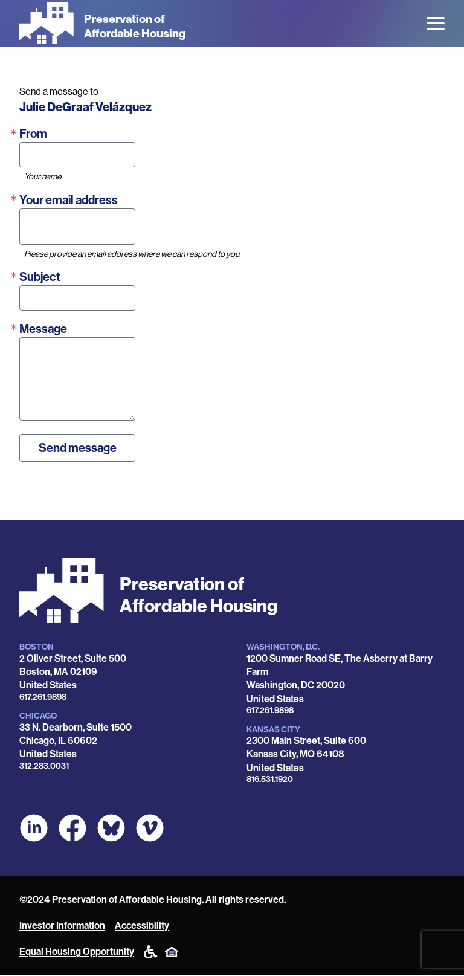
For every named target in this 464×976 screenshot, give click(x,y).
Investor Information (62, 925)
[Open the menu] (436, 23)
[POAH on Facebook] (72, 827)
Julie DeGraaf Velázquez (85, 107)
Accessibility (142, 925)
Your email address (68, 200)
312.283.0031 (44, 766)
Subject (39, 277)
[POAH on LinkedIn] (33, 827)
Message (43, 329)
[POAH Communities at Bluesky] (111, 827)
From (33, 133)
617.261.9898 (42, 697)
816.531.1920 (269, 779)
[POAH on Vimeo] (149, 827)
